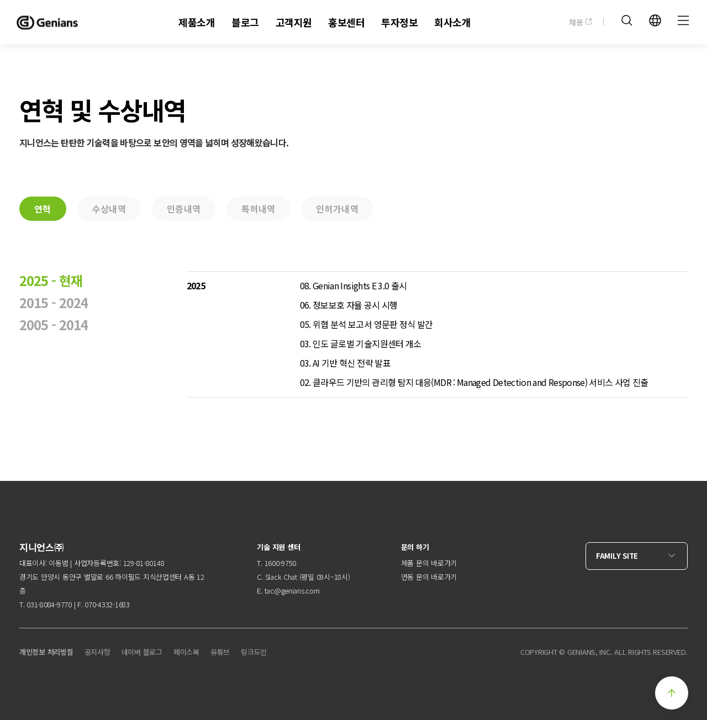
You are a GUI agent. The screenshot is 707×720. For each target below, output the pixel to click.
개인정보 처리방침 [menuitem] (46, 652)
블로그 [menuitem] (244, 22)
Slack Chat (281, 576)
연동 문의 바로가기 (429, 576)
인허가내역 (337, 208)
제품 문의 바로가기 (429, 563)
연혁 (42, 208)
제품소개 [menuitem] (196, 22)
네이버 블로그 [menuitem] (142, 652)
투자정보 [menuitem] (399, 22)
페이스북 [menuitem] (186, 652)
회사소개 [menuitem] (452, 22)
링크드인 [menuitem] (254, 652)
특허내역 (258, 208)
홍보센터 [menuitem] (346, 22)
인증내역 (184, 208)
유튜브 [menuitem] (220, 652)
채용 (580, 22)
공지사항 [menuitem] (97, 652)
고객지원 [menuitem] (294, 22)
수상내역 (109, 208)
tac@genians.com (292, 590)
